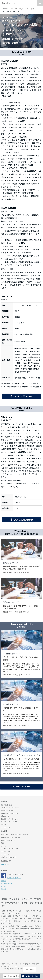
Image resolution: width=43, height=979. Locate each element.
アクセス (3, 886)
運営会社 (3, 889)
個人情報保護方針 (6, 883)
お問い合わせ (5, 864)
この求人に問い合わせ (23, 396)
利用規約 (3, 881)
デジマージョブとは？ (14, 878)
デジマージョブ (14, 958)
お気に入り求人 (29, 969)
